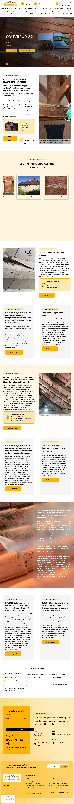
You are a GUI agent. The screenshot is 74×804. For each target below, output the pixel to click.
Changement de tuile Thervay (35, 685)
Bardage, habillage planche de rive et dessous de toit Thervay (13, 674)
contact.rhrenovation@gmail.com (45, 4)
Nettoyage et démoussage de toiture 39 (41, 12)
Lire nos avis (8, 801)
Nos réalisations (27, 50)
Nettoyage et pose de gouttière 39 (36, 11)
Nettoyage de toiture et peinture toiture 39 (13, 11)
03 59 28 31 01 (28, 3)
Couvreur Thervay (9, 685)
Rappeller (64, 766)
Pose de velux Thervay (56, 677)
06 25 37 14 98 (28, 4)
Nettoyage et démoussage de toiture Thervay (13, 680)
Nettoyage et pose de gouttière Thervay (37, 681)
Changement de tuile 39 (19, 9)
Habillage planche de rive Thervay (13, 677)
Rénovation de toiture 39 (58, 10)
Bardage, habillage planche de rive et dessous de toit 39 (69, 12)
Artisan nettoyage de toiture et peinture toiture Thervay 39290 (14, 689)
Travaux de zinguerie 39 (49, 11)
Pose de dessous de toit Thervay (35, 674)
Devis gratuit (9, 138)
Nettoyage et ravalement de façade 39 (30, 12)
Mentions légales (46, 801)
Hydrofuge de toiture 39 (7, 10)
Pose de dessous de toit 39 (63, 11)
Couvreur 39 (3, 9)
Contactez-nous (14, 352)
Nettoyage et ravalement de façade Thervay (59, 680)
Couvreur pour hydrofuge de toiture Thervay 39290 (59, 685)
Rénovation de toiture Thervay (58, 674)
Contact (11, 50)
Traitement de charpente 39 (25, 11)
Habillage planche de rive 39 (54, 11)
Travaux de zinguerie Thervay (34, 677)
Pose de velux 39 (45, 11)
